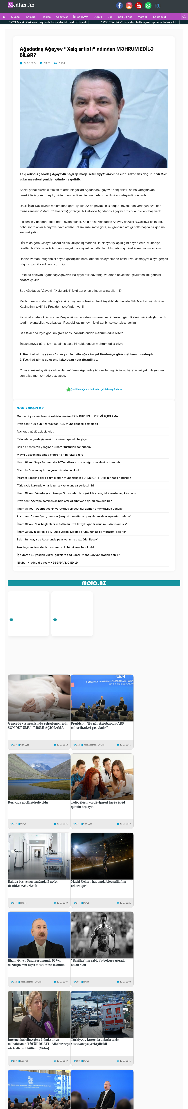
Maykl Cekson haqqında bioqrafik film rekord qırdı (50, 454)
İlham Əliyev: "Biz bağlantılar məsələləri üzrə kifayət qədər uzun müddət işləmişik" (72, 524)
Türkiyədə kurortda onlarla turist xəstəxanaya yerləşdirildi (56, 485)
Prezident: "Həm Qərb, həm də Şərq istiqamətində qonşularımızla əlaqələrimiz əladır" (74, 516)
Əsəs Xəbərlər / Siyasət (93, 745)
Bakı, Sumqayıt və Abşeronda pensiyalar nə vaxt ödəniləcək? (58, 539)
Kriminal (31, 16)
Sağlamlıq (159, 16)
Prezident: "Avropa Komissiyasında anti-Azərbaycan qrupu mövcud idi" (64, 501)
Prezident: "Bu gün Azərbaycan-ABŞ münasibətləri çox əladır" (58, 424)
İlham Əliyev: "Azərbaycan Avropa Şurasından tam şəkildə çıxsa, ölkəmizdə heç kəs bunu (76, 493)
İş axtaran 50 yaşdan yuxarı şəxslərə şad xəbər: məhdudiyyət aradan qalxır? (68, 555)
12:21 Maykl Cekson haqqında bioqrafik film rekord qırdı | (67, 22)
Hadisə (46, 16)
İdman (86, 982)
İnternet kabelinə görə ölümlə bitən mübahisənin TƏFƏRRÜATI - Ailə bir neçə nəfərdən (74, 478)
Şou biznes (125, 16)
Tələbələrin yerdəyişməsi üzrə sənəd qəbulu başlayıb (52, 439)
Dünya (98, 16)
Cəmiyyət (62, 16)
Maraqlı (143, 16)
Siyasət (16, 16)
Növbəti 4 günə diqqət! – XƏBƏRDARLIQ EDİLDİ (48, 562)
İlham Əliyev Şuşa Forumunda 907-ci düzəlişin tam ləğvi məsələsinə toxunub (68, 462)
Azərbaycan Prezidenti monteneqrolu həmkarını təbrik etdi (56, 547)
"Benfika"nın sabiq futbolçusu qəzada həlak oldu (49, 470)
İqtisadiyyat (80, 16)
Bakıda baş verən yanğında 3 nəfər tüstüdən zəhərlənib (54, 447)
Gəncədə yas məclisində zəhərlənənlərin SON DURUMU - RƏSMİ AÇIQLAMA (67, 416)
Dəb (110, 16)
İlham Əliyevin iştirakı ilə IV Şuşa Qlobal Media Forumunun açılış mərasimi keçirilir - (72, 531)
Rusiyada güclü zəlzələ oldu (35, 431)
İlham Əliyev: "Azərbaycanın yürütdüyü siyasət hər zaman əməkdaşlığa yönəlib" (70, 508)
